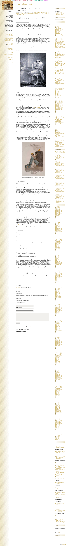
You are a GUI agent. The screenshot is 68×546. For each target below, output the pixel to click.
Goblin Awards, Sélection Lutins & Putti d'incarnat (60, 47)
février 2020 (58, 271)
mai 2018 (57, 291)
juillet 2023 (58, 233)
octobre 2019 (58, 275)
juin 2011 (57, 369)
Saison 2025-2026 (59, 29)
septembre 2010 (59, 378)
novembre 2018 (59, 285)
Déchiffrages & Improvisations (58, 28)
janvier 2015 (58, 329)
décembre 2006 (59, 420)
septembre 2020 (59, 265)
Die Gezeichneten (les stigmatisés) (60, 81)
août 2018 (58, 288)
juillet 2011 (58, 368)
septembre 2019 (59, 276)
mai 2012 (57, 359)
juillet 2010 (58, 380)
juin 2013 (57, 347)
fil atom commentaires (60, 539)
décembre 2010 (59, 375)
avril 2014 (58, 337)
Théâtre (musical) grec (60, 88)
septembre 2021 (59, 253)
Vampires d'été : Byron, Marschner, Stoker (60, 35)
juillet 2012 (58, 357)
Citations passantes (59, 37)
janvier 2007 (58, 419)
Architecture (58, 130)
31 (59, 532)
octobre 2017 (58, 298)
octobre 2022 (58, 241)
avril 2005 (58, 439)
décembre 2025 (59, 210)
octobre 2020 (58, 264)
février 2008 (58, 407)
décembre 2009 (59, 386)
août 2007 (58, 413)
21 (55, 531)
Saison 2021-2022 (59, 111)
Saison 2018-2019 (59, 108)
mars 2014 (58, 338)
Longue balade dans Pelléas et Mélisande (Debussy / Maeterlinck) (60, 447)
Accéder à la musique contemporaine (60, 515)
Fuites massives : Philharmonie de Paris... (60, 186)
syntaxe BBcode (33, 326)
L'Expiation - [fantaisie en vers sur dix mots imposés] (60, 495)
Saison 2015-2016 (59, 105)
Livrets (49, 12)
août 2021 (58, 254)
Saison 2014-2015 (59, 104)
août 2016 (58, 311)
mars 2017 (58, 304)
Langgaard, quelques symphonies (59, 504)
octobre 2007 (58, 411)
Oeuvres (17, 13)
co (37, 107)
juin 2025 (57, 216)
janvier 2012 (58, 363)
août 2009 (58, 390)
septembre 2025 (59, 213)
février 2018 (58, 294)
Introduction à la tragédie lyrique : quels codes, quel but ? (60, 452)
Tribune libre (11, 59)
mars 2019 (58, 282)
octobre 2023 (58, 230)
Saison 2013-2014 (59, 103)
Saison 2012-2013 (59, 102)
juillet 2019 (58, 278)
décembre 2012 (59, 352)
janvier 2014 (58, 340)
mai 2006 (57, 427)
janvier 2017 (58, 306)
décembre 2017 (59, 296)
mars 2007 (58, 417)
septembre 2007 (59, 412)
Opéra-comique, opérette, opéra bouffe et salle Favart (60, 470)
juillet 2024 (58, 223)
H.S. (57, 139)
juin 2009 (57, 392)
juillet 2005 (58, 436)
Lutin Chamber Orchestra (60, 127)
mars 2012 (58, 361)
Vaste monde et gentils (60, 140)
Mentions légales (10, 57)
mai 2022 (57, 246)
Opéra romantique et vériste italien (59, 66)
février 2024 (58, 227)
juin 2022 (57, 245)
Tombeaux (58, 162)
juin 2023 (57, 234)
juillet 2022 (58, 244)
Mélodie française (59, 43)
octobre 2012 (58, 354)
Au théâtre (58, 132)
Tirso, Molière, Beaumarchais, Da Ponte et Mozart (60, 58)
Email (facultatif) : (19, 307)
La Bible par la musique (60, 26)
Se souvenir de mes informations (23, 329)
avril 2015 (58, 326)
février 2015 (58, 328)
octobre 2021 (58, 252)
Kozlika (59, 543)
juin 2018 (57, 290)
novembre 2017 (59, 297)
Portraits (25, 13)
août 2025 (58, 214)
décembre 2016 (59, 307)
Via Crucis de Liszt (59, 46)
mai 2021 (57, 257)
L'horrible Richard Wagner (60, 64)
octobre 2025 (58, 212)
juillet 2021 (58, 255)
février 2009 (58, 396)
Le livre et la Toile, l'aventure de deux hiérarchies (10, 34)
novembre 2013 (59, 342)
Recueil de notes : (10, 49)
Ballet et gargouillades (60, 122)
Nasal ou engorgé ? (9, 39)
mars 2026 (58, 207)
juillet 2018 (58, 289)
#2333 (21, 14)
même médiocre (28, 185)
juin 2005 (57, 437)
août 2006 (58, 424)
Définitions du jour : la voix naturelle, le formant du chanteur (60, 472)
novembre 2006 (59, 421)
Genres (21, 13)
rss (23, 14)
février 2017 (58, 305)
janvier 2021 (58, 261)
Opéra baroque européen (60, 52)
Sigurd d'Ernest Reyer (60, 72)
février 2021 (58, 260)
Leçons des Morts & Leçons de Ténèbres (9, 36)
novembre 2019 (59, 274)
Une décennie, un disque (60, 24)
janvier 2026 (58, 209)
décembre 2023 (59, 228)
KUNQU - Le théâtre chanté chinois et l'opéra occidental (60, 488)
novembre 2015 (59, 319)
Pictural (57, 131)
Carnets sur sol (24, 4)
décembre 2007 (59, 409)
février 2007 (58, 418)
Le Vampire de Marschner (60, 63)
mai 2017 (57, 302)
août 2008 (58, 401)
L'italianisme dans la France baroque (9, 32)
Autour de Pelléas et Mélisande (59, 76)
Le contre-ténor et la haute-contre (59, 462)
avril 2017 (58, 303)
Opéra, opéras (58, 121)
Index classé (18, 287)
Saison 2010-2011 (59, 100)
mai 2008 (57, 404)
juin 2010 (57, 381)
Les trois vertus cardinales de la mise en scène (8, 43)
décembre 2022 (59, 239)
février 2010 (58, 384)
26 (62, 531)
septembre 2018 (59, 287)
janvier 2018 (58, 295)
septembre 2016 (59, 310)
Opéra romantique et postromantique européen (60, 67)
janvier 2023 (58, 238)
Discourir (57, 129)
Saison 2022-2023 (59, 112)
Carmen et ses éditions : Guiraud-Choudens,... (60, 152)
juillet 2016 (58, 312)
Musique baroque (59, 143)
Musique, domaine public (60, 128)
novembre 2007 (59, 410)
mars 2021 (58, 259)
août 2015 (58, 322)
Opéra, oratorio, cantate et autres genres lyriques (60, 464)
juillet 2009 (58, 391)
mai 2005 (57, 438)
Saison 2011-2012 (59, 101)
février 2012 (58, 362)
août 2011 (58, 367)
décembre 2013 (59, 341)
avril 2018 (58, 292)
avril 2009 (58, 394)
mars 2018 (58, 293)
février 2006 (58, 430)
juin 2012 (57, 358)
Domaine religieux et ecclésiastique (59, 120)
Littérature (58, 33)
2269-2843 (64, 544)
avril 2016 (58, 315)
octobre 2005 (58, 433)
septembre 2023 (59, 231)
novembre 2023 (59, 229)
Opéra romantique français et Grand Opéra (35, 13)
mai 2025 (57, 217)
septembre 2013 (59, 344)
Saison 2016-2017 (59, 106)
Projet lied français (59, 42)
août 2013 (58, 345)
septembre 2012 (59, 355)
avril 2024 (58, 225)
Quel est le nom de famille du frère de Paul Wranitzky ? (25, 321)
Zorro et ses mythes (59, 36)
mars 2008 (58, 406)
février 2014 (58, 339)
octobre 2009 (58, 388)
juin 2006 (57, 426)
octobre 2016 (58, 309)
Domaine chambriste (59, 115)
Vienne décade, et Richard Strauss (59, 79)
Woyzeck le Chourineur (9, 38)
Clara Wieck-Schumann (60, 40)
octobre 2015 (58, 320)
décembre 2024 (59, 221)
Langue (57, 32)
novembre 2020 (59, 263)
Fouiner (56, 17)
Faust (57, 45)
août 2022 (58, 243)
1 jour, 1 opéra (58, 25)
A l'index (57, 141)
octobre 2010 (58, 377)
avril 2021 (58, 258)
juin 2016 (57, 313)
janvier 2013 (58, 351)
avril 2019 (58, 281)
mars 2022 (58, 248)
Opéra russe (58, 82)
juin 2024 (57, 224)
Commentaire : (18, 312)
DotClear (64, 543)
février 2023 (58, 237)
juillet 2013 (58, 346)
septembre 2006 (59, 423)
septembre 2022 (59, 242)
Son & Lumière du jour (60, 126)
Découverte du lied (59, 39)
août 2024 (58, 222)
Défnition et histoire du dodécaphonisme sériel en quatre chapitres (60, 477)
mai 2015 (57, 325)
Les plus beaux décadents (60, 77)
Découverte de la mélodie (60, 44)
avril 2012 (58, 360)
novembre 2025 (59, 211)
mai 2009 (57, 393)
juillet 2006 (58, 425)
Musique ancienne (59, 142)
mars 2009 (58, 395)
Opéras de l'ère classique (60, 54)
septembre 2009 (59, 389)
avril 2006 (58, 428)
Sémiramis (30, 133)
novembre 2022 (59, 240)
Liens (12, 62)
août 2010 (58, 379)
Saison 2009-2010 (59, 99)
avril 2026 (58, 206)
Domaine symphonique (60, 116)
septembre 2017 (59, 299)
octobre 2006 (58, 422)
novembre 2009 (59, 387)
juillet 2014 (58, 334)
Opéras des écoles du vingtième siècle (60, 83)
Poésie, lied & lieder (59, 38)
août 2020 (58, 266)
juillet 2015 (58, 323)
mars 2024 (58, 226)
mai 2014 (57, 336)
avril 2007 (58, 416)
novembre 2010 (59, 376)
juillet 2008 (58, 402)
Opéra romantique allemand (59, 62)
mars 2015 (58, 327)
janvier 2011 (58, 374)
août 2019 (58, 277)
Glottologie (58, 96)
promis (32, 18)
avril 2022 (58, 247)
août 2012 (58, 356)
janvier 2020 (58, 272)
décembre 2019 (59, 273)
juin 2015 (57, 324)
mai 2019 (57, 280)
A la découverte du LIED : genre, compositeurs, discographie (60, 457)
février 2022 (58, 249)
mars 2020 (58, 270)
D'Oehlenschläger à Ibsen (60, 34)
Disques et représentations (59, 98)
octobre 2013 (58, 343)
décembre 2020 (59, 262)
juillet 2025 (58, 215)
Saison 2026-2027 (59, 30)
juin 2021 (57, 256)
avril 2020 (58, 269)
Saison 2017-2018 (59, 107)
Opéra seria (58, 53)
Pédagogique (58, 95)
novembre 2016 (59, 308)
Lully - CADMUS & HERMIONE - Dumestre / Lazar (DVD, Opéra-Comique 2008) (60, 13)
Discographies (58, 97)
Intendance (58, 31)
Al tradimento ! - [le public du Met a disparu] (60, 497)
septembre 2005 (59, 434)
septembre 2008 (59, 400)
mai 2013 (57, 348)
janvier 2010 (58, 385)
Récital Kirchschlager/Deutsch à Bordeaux (60, 509)
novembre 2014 (59, 331)
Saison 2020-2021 (59, 110)
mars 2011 (58, 372)
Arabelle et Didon (10, 37)
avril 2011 (58, 371)
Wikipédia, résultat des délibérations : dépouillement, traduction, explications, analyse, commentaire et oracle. (60, 521)
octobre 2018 (58, 286)
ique (39, 107)
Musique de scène (59, 89)
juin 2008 (57, 403)
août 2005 (58, 435)
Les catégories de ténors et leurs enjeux (60, 468)
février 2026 (58, 208)
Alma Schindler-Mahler (60, 41)
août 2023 (58, 232)
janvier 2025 (58, 220)
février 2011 (58, 373)
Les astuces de (10, 52)
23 (58, 531)
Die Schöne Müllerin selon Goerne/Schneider (60, 511)
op (34, 107)
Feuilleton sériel (10, 44)
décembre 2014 (59, 330)
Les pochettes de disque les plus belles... (60, 157)
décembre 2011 (59, 364)
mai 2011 (57, 370)
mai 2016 (57, 314)
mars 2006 (58, 429)
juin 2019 (57, 279)
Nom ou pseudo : (18, 304)
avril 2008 (58, 405)
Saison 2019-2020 (59, 109)
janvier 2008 (58, 408)
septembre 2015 (59, 321)
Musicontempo (58, 123)
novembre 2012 (59, 353)
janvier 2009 (58, 397)
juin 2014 (57, 335)
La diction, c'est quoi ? (60, 478)
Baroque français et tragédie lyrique (41, 12)
